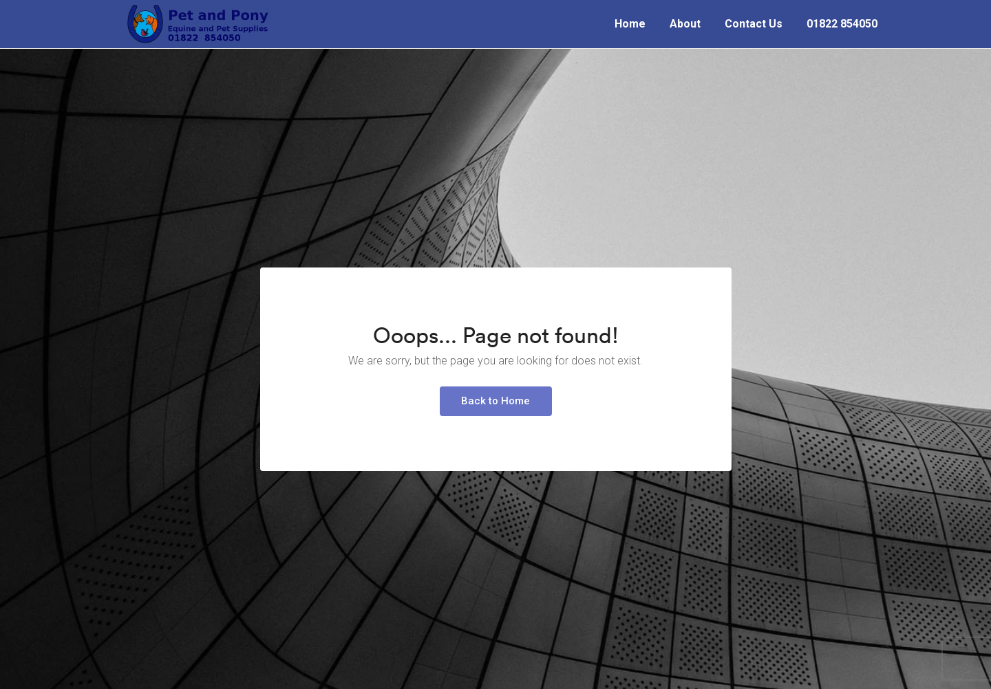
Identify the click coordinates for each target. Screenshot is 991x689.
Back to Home (495, 401)
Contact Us (753, 23)
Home (630, 23)
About (685, 23)
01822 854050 (842, 23)
